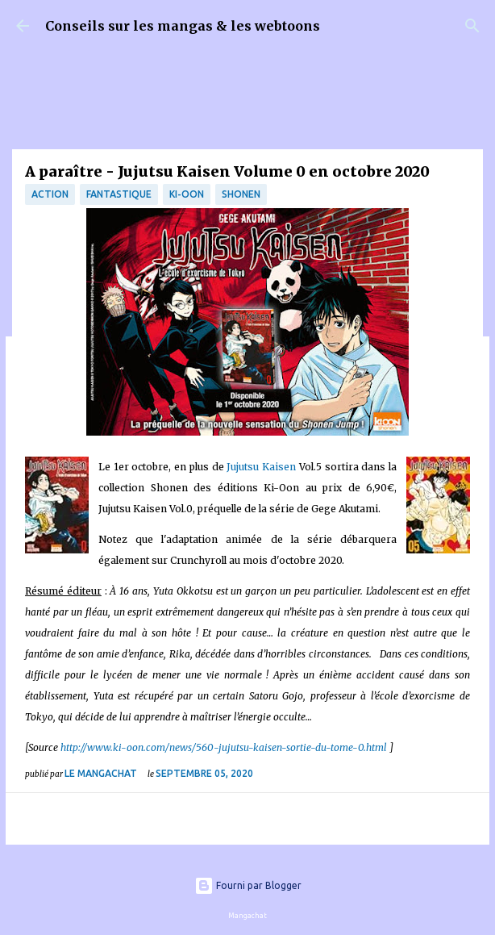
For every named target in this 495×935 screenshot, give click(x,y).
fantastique (119, 194)
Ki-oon (186, 194)
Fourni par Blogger (248, 885)
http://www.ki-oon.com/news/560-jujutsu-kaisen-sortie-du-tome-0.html (224, 747)
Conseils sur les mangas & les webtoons (182, 26)
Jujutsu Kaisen (261, 467)
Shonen (241, 194)
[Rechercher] (472, 25)
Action (50, 194)
